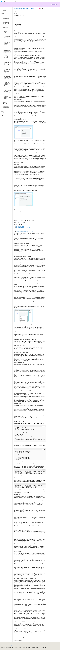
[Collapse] (10, 8)
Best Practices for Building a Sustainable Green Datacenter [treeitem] (7, 69)
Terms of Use (33, 647)
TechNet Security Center (20, 226)
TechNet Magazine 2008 (26, 8)
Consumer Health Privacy (26, 647)
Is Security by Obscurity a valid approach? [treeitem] (7, 37)
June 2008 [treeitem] (5, 35)
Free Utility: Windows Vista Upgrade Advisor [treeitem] (7, 76)
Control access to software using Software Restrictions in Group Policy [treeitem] (7, 47)
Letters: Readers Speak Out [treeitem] (7, 59)
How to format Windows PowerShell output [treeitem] (7, 80)
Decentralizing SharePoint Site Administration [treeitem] (7, 78)
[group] (30, 434)
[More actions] (45, 8)
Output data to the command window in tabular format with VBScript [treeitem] (7, 84)
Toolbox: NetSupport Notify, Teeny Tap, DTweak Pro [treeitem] (7, 62)
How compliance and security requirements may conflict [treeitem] (7, 88)
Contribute (16, 647)
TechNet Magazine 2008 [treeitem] (6, 24)
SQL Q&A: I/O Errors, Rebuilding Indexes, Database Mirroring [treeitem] (7, 72)
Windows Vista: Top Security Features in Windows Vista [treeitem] (7, 65)
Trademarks (37, 647)
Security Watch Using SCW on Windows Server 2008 (24, 231)
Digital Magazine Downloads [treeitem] (6, 112)
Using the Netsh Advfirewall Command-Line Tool (23, 227)
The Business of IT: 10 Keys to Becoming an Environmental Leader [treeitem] (7, 91)
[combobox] (6, 10)
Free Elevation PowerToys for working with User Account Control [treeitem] (7, 40)
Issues (21, 8)
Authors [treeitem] (3, 110)
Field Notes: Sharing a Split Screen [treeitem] (7, 94)
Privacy (20, 647)
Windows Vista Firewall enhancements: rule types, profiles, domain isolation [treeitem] (7, 51)
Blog (12, 647)
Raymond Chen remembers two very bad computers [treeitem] (7, 97)
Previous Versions (8, 647)
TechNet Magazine (17, 8)
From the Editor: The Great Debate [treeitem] (7, 57)
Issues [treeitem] (3, 15)
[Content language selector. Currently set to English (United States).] (5, 645)
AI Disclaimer (3, 647)
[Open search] (56, 1)
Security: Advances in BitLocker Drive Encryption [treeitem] (7, 43)
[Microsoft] (1, 1)
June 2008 (32, 8)
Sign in (58, 1)
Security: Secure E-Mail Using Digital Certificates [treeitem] (7, 55)
